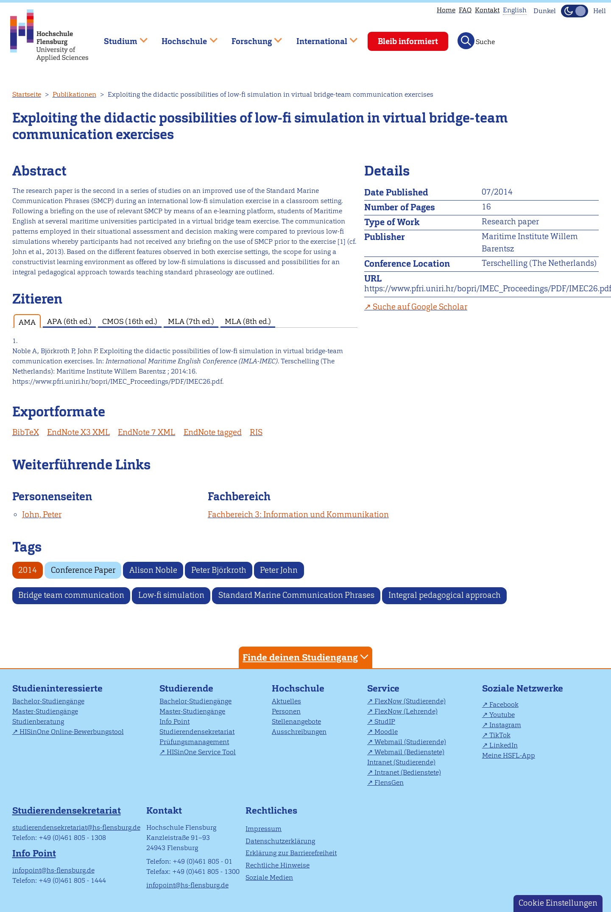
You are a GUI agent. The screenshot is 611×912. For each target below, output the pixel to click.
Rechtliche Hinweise (278, 865)
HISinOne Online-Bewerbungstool (72, 731)
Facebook (504, 704)
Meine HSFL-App (508, 755)
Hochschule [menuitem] (184, 37)
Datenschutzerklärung (280, 841)
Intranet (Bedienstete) (407, 772)
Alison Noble (153, 570)
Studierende (186, 688)
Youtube (502, 714)
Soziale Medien (269, 877)
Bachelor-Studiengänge (48, 701)
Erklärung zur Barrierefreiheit (291, 852)
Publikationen (74, 94)
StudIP (384, 721)
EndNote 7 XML (146, 432)
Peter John (279, 570)
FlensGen (389, 782)
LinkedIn (503, 745)
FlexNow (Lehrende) (406, 711)
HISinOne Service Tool (201, 751)
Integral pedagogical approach (444, 595)
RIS (256, 432)
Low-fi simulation (171, 595)
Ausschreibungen (299, 731)
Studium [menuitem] (120, 37)
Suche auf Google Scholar (420, 306)
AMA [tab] (27, 322)
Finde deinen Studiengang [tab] (307, 657)
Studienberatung (38, 721)
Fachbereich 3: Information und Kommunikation (298, 514)
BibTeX (25, 432)
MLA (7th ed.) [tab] (191, 321)
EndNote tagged (213, 432)
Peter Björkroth (218, 570)
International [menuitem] (320, 37)
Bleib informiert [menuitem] (408, 41)
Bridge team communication (71, 595)
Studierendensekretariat (196, 731)
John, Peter (41, 514)
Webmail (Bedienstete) (409, 751)
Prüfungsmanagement (194, 741)
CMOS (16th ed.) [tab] (129, 321)
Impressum (264, 828)
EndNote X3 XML (78, 432)
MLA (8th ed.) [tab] (248, 321)
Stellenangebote (296, 721)
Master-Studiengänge (45, 711)
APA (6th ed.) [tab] (69, 321)
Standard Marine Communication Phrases (296, 595)
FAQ (465, 10)
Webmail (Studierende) (410, 741)
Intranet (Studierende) (401, 762)
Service (383, 688)
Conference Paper (83, 570)
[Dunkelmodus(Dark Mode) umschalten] (574, 11)
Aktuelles (286, 701)
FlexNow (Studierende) (410, 701)
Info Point (174, 721)
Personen (286, 711)
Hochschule (298, 688)
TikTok (500, 735)
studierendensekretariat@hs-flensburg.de (76, 827)
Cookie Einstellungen (558, 903)
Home (446, 10)
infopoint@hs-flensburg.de (53, 870)
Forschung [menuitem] (250, 37)
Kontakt (487, 10)
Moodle (386, 731)
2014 (27, 570)
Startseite (26, 94)
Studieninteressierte (57, 688)
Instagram (505, 724)
